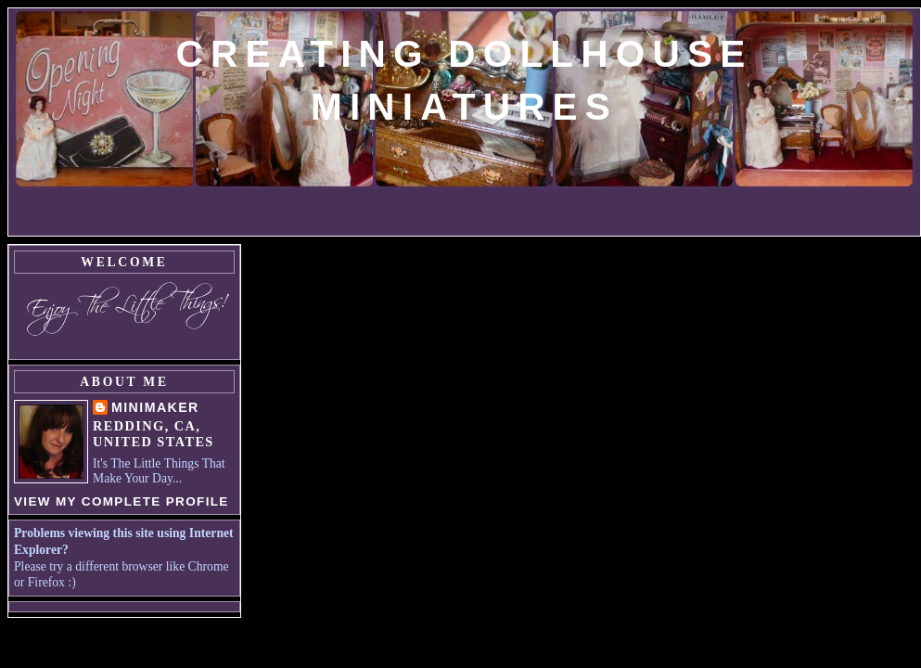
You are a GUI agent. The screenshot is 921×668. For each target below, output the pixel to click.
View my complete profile (121, 501)
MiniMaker (155, 407)
